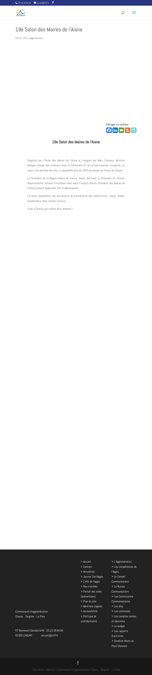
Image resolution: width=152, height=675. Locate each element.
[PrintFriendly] (134, 130)
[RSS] (127, 130)
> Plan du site (88, 601)
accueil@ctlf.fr (49, 635)
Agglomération (36, 38)
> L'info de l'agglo (90, 581)
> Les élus (117, 606)
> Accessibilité (89, 611)
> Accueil (86, 562)
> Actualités (87, 572)
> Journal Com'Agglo (92, 576)
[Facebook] (109, 130)
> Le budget (118, 626)
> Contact (86, 567)
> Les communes (121, 611)
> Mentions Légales (91, 606)
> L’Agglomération (122, 562)
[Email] (121, 130)
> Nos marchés (89, 586)
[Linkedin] (115, 130)
